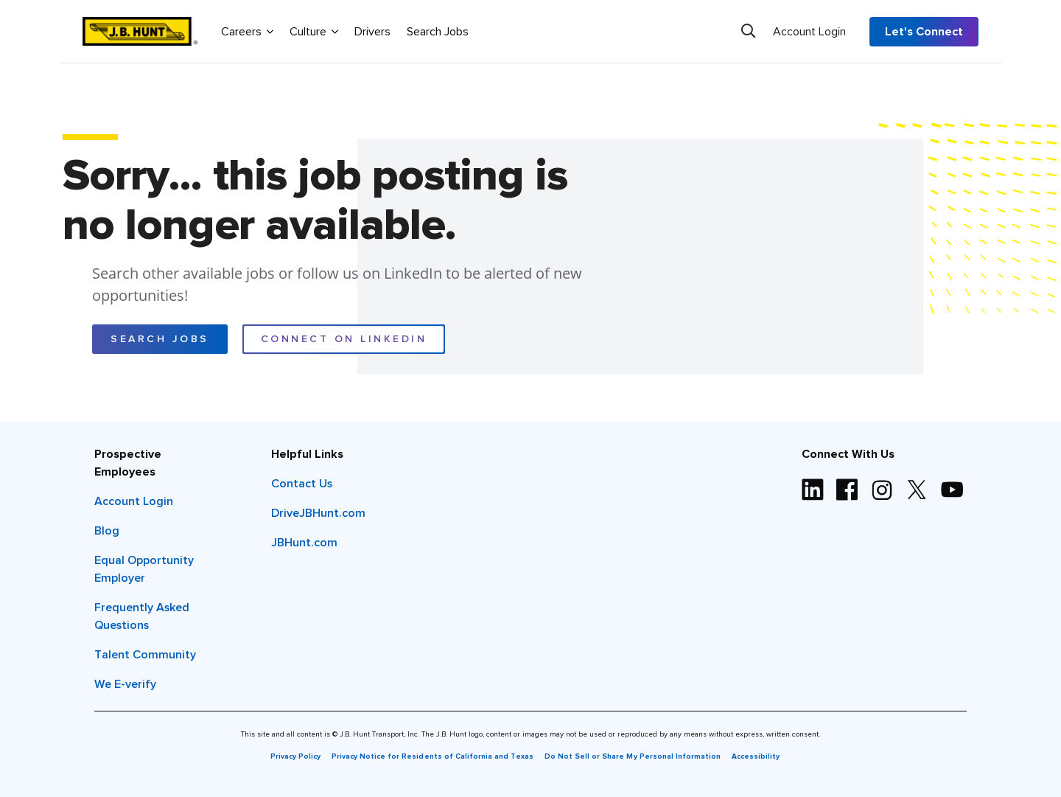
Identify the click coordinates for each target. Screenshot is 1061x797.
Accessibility (756, 756)
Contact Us (301, 484)
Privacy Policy (295, 756)
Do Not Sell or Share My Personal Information (632, 756)
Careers (247, 31)
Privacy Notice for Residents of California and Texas (432, 756)
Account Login (809, 32)
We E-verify (125, 684)
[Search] (748, 31)
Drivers (372, 32)
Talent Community (145, 655)
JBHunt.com (304, 543)
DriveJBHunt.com (318, 513)
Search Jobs (438, 32)
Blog (106, 531)
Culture (314, 31)
